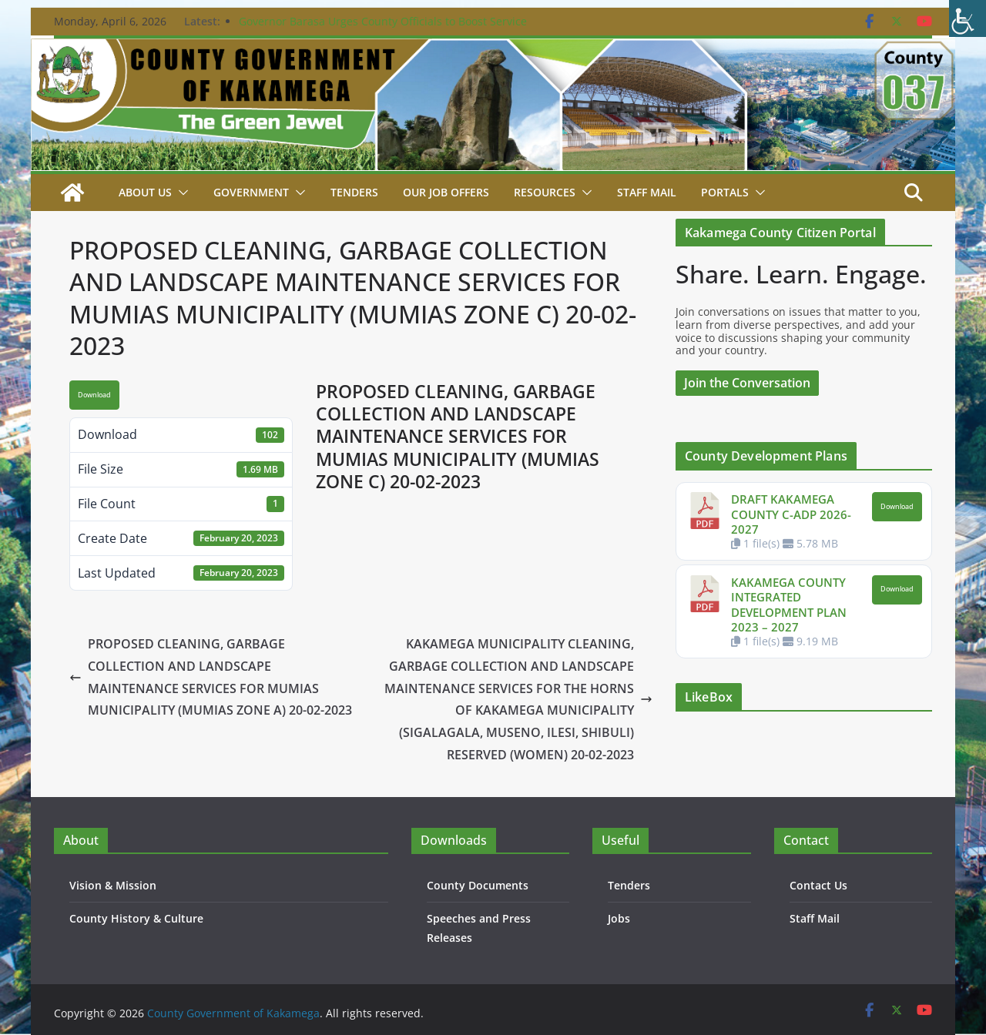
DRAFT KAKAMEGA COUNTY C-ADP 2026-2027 (791, 514)
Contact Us (818, 885)
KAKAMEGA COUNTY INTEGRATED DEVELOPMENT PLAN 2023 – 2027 (789, 604)
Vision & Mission (112, 885)
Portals (725, 192)
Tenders (354, 192)
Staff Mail (815, 918)
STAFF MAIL (646, 192)
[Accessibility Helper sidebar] (967, 18)
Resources (544, 192)
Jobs (619, 918)
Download (94, 395)
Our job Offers (446, 192)
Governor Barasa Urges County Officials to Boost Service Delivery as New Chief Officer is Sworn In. (383, 29)
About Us (145, 192)
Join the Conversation (747, 382)
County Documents (477, 885)
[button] (180, 192)
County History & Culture (136, 918)
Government (251, 192)
